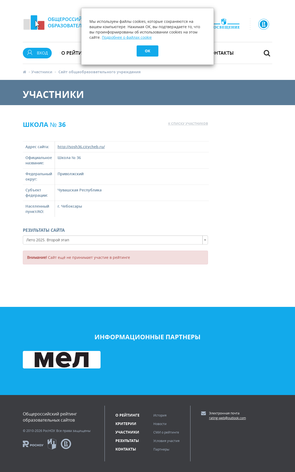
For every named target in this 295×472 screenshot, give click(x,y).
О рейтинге (127, 415)
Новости (160, 424)
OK (147, 50)
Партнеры (161, 449)
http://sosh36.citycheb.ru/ (81, 146)
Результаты (127, 440)
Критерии (125, 423)
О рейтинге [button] (76, 53)
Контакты (220, 53)
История (160, 415)
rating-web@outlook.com (227, 418)
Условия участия (166, 441)
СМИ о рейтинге (166, 432)
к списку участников (188, 123)
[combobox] (115, 239)
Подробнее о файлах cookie (127, 37)
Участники (41, 71)
